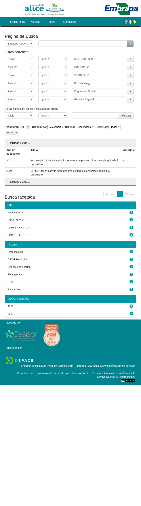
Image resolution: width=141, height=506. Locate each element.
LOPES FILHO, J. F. (19, 227)
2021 (10, 306)
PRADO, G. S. (16, 212)
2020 (10, 313)
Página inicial (17, 21)
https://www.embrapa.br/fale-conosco (114, 365)
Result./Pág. (12, 126)
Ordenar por (39, 126)
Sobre (53, 21)
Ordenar (70, 126)
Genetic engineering (19, 266)
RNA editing (14, 289)
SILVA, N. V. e (16, 220)
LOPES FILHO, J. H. (19, 235)
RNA (10, 281)
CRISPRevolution (18, 259)
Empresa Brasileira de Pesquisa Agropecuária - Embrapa (53, 365)
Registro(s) (102, 126)
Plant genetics (16, 274)
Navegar (37, 21)
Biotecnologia (15, 251)
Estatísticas (70, 21)
